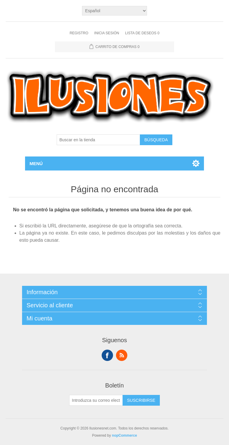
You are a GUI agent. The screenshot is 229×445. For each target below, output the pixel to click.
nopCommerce (124, 435)
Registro (78, 33)
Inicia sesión (106, 33)
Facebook (107, 355)
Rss (121, 355)
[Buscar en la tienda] (98, 139)
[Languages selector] (114, 10)
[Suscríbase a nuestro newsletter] (96, 400)
